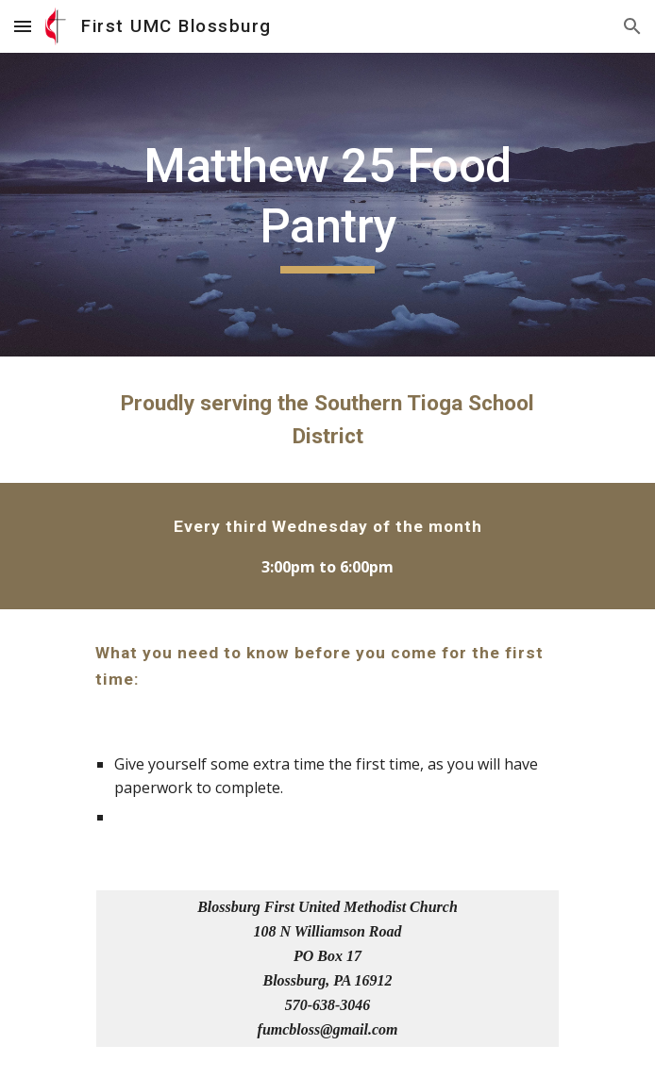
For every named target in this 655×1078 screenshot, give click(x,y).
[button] (22, 26)
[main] (327, 204)
